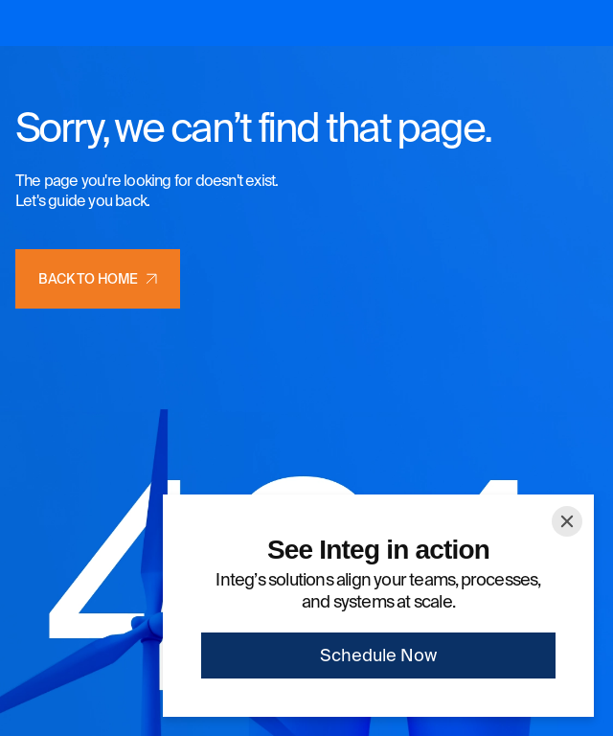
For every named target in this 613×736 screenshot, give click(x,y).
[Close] (567, 521)
